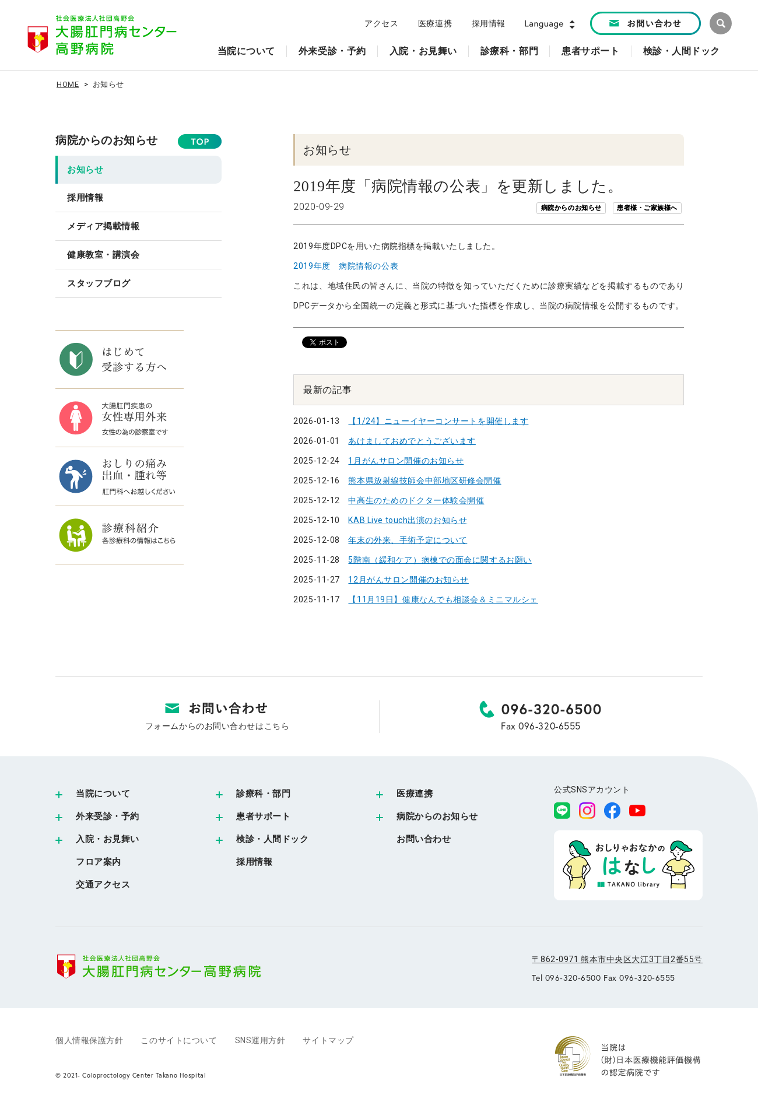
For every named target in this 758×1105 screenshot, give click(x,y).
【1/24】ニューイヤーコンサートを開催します (438, 421)
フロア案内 (98, 862)
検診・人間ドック (272, 839)
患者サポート (263, 816)
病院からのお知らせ (106, 140)
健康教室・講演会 (103, 255)
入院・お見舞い (107, 839)
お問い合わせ (423, 839)
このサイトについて (179, 1040)
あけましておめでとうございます (411, 440)
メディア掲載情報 (103, 226)
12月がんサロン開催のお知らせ (408, 579)
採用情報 (489, 23)
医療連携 (435, 23)
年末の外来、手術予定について (407, 540)
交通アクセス (103, 884)
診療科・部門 (263, 793)
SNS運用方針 (260, 1040)
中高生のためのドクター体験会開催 (416, 500)
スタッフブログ (99, 283)
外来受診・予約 (107, 816)
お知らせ (85, 169)
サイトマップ (328, 1040)
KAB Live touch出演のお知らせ (407, 520)
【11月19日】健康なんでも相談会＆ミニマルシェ (443, 599)
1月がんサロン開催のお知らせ (406, 460)
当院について (103, 793)
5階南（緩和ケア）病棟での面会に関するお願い (439, 559)
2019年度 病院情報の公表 (345, 266)
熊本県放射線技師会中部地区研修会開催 (424, 480)
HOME (68, 84)
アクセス (381, 23)
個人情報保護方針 (89, 1040)
